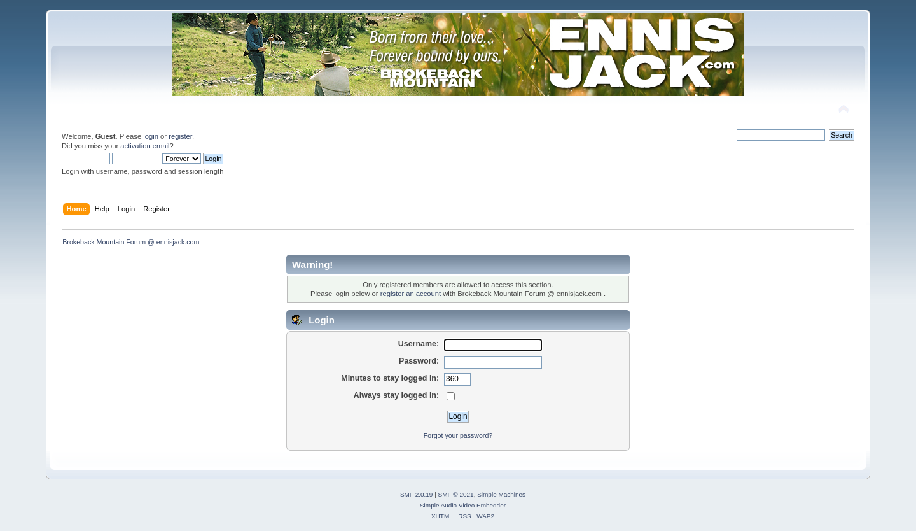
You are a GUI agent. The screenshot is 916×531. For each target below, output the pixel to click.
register (180, 136)
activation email (144, 146)
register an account (410, 293)
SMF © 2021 (456, 494)
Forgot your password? (458, 435)
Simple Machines (501, 494)
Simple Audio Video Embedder (463, 505)
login (150, 136)
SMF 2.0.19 (416, 494)
